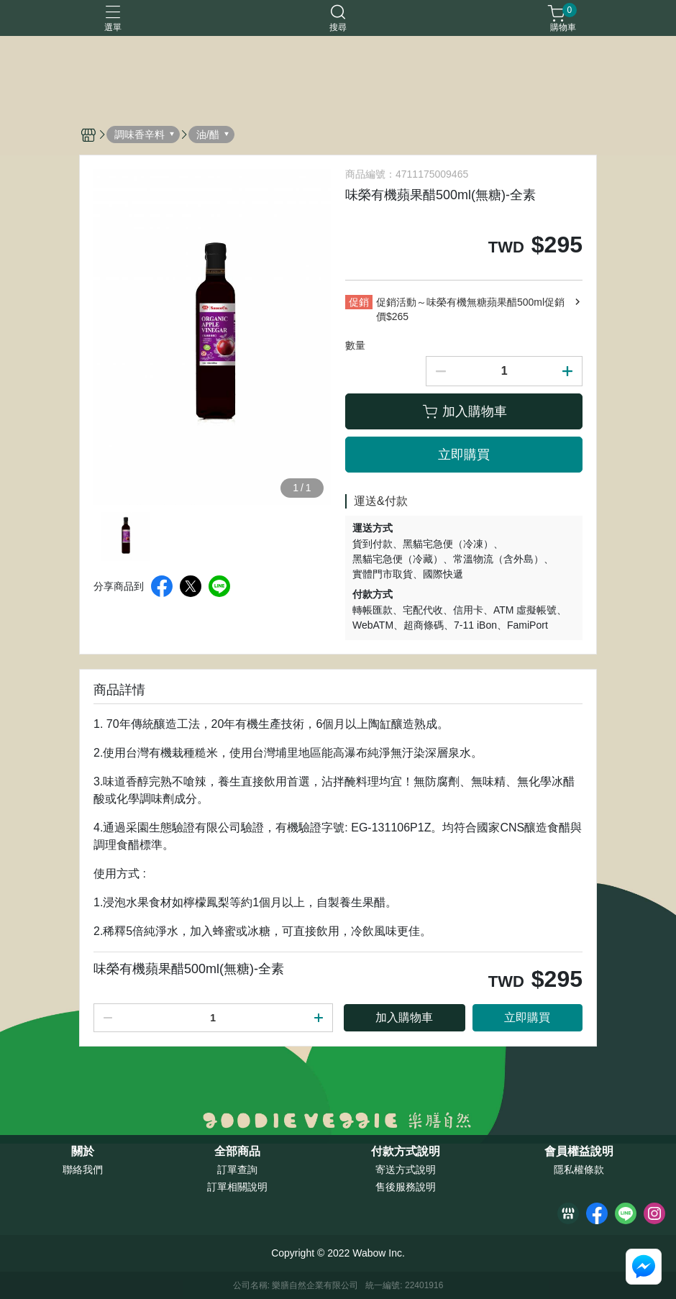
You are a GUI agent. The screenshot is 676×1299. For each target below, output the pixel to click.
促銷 (359, 302)
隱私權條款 (579, 1169)
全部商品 (237, 1151)
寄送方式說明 (405, 1169)
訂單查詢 (237, 1169)
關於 (82, 1151)
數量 (355, 345)
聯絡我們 (83, 1169)
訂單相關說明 (237, 1187)
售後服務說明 (405, 1187)
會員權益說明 (578, 1151)
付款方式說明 (405, 1151)
